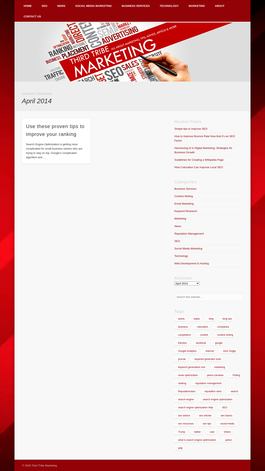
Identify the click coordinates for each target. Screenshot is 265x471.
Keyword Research (185, 211)
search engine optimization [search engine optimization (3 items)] (217, 399)
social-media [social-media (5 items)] (227, 423)
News (61, 5)
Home (28, 5)
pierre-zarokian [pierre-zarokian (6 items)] (215, 375)
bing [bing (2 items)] (211, 318)
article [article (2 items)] (181, 318)
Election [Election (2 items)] (182, 343)
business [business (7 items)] (183, 326)
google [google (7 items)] (219, 343)
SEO (44, 5)
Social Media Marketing (93, 5)
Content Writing (183, 196)
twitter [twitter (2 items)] (197, 431)
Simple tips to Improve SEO (190, 128)
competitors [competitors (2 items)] (184, 334)
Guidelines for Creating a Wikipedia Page (199, 159)
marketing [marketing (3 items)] (219, 367)
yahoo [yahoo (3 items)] (228, 440)
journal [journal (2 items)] (182, 359)
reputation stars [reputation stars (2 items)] (213, 391)
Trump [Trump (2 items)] (181, 431)
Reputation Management (189, 233)
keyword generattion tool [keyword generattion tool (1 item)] (191, 367)
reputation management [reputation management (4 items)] (208, 383)
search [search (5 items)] (234, 391)
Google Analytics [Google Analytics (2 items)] (187, 351)
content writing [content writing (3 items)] (225, 334)
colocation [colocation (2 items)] (202, 326)
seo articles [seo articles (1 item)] (205, 415)
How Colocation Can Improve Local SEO (198, 167)
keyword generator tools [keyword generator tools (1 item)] (208, 359)
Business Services (136, 5)
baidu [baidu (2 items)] (197, 318)
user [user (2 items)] (212, 431)
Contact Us (32, 16)
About (219, 5)
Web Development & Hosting (191, 263)
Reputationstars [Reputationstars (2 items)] (186, 391)
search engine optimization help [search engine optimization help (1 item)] (195, 407)
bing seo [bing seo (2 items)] (227, 318)
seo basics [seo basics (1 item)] (226, 415)
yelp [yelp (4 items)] (180, 448)
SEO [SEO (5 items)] (224, 407)
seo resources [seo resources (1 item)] (186, 423)
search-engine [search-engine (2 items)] (186, 399)
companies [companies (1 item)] (223, 326)
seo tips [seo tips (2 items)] (207, 423)
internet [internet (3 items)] (210, 351)
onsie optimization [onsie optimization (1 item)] (188, 375)
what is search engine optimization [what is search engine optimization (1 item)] (197, 440)
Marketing (197, 5)
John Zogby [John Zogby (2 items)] (229, 351)
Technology (169, 5)
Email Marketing (184, 203)
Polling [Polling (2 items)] (236, 375)
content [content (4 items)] (204, 334)
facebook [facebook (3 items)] (201, 343)
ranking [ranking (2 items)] (182, 383)
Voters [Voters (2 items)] (227, 431)
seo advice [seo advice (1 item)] (184, 415)
